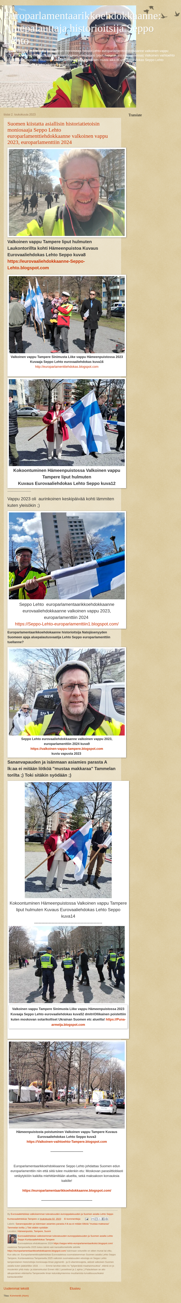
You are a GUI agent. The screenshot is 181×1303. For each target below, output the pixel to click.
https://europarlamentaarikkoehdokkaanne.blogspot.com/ (66, 1190)
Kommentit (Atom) (19, 1295)
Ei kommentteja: (72, 1219)
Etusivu (75, 1288)
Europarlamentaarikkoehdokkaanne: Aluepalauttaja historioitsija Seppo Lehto (82, 28)
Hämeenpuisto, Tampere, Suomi (34, 1231)
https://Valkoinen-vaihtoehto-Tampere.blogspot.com (67, 1141)
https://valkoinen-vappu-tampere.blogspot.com (66, 749)
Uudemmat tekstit (16, 1288)
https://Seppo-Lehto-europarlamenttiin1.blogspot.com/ (67, 623)
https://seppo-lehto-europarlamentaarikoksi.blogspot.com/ (83, 1243)
